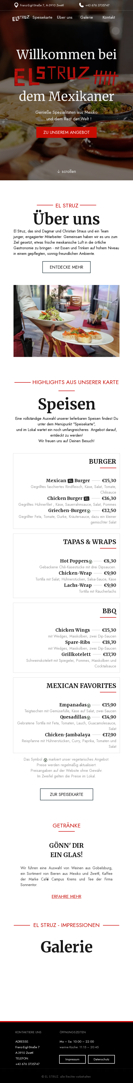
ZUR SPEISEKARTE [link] (66, 794)
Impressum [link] (72, 1059)
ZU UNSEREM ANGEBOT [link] (66, 132)
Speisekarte (42, 17)
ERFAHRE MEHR (66, 896)
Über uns (64, 17)
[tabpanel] (39, 5)
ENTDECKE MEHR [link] (66, 267)
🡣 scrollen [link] (66, 171)
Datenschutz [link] (101, 1059)
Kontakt (108, 17)
